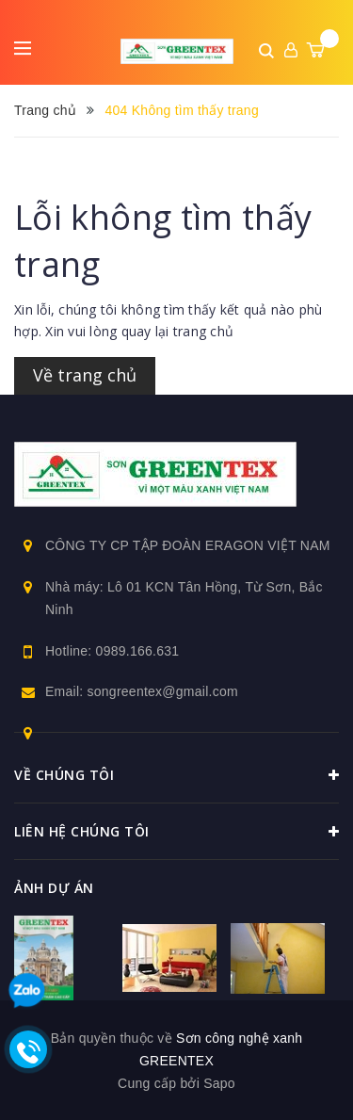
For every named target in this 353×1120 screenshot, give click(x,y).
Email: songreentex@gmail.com (141, 691)
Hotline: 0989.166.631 (112, 650)
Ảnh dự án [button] (54, 888)
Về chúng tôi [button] (176, 775)
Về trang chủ (84, 375)
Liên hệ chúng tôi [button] (176, 832)
